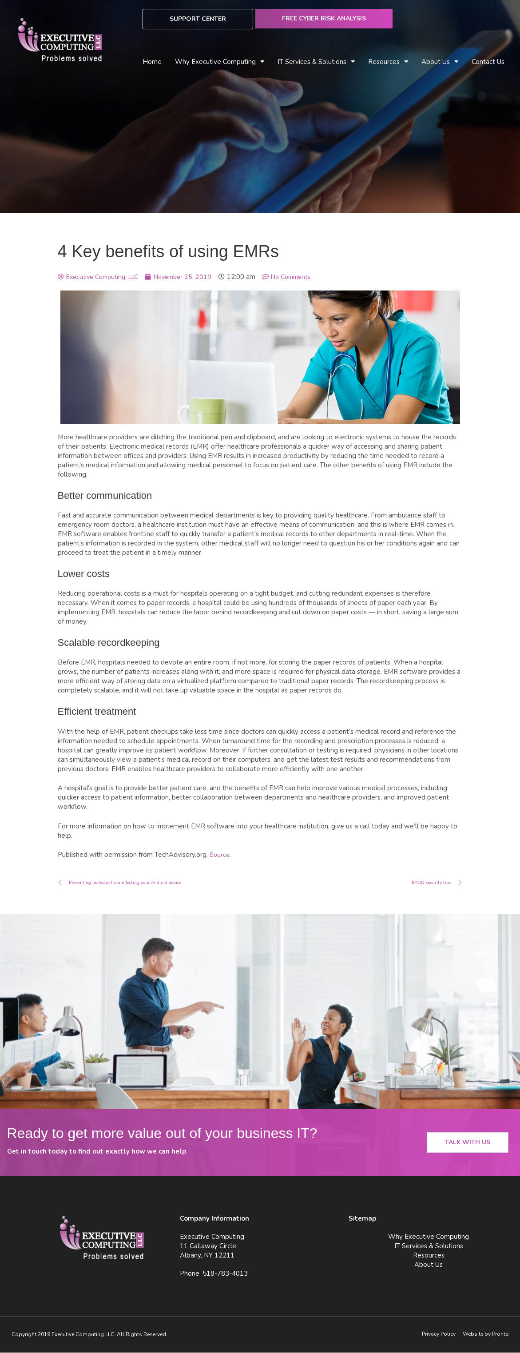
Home (152, 61)
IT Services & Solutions (316, 62)
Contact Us (488, 61)
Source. (221, 854)
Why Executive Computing (219, 62)
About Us (439, 62)
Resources (388, 62)
